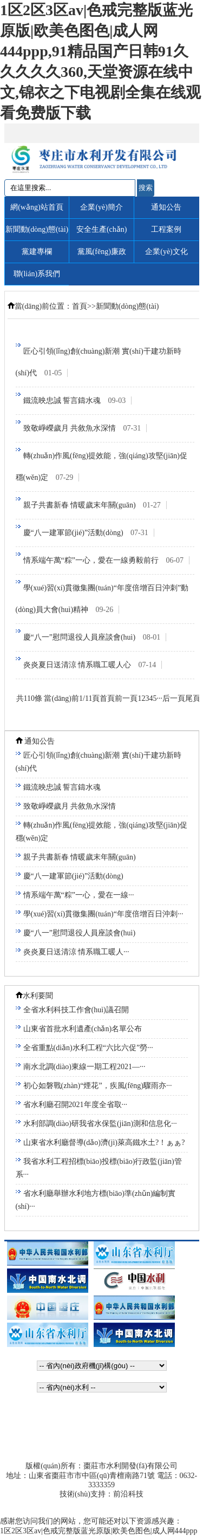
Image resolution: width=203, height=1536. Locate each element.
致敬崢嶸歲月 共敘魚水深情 (85, 428)
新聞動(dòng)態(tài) (127, 306)
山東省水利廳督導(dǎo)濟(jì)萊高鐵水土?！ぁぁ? (104, 1142)
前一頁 (126, 698)
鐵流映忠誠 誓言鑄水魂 (77, 400)
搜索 (146, 188)
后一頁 (173, 698)
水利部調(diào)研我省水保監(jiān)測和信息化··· (100, 1124)
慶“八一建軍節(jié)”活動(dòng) (88, 533)
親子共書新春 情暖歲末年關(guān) (95, 505)
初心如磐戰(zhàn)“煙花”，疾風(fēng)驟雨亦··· (97, 1086)
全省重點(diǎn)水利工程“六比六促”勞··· (88, 1048)
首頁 (79, 306)
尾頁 (192, 698)
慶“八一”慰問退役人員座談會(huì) (95, 637)
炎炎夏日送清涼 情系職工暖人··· (76, 952)
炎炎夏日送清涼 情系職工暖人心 (92, 665)
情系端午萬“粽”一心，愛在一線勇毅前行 (106, 560)
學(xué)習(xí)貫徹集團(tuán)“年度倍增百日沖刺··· (103, 914)
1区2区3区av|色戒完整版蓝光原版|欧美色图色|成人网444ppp (99, 1531)
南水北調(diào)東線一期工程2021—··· (84, 1067)
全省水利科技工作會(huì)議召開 (76, 1010)
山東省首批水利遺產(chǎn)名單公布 (82, 1029)
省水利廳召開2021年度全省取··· (75, 1105)
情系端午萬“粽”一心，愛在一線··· (78, 895)
